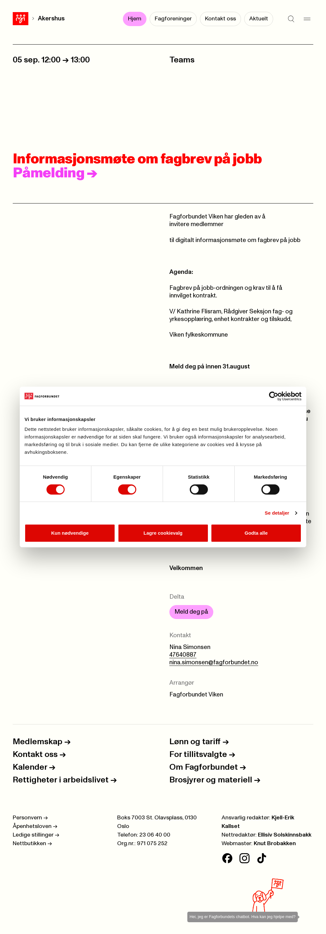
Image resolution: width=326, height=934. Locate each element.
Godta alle (256, 533)
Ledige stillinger (36, 835)
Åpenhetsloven (35, 826)
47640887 (182, 655)
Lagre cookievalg (163, 533)
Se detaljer (277, 513)
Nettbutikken (32, 843)
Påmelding (55, 173)
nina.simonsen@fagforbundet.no (213, 663)
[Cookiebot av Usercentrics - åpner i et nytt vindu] (273, 396)
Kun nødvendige (70, 533)
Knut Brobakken (275, 843)
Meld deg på (191, 612)
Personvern (30, 818)
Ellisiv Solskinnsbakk (284, 835)
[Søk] (291, 19)
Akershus (51, 19)
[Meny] (307, 19)
